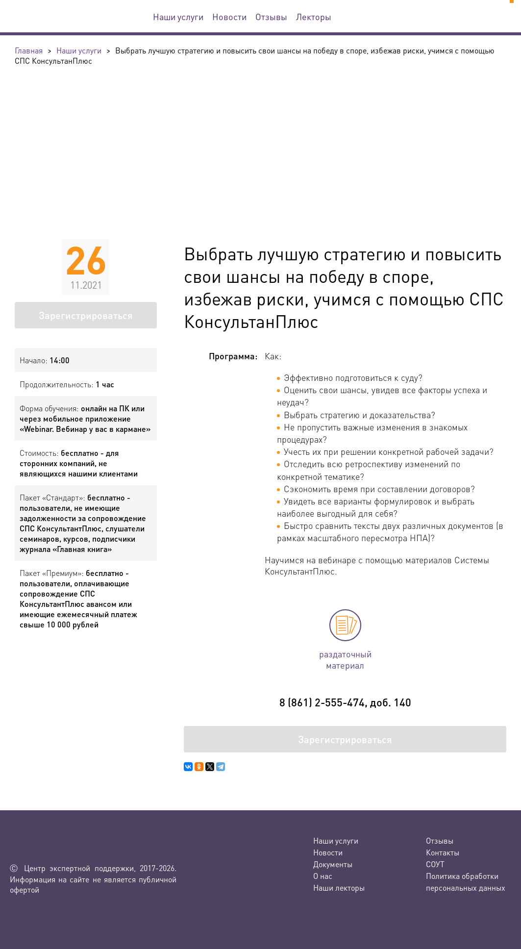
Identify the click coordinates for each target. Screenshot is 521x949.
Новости (229, 16)
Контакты (442, 852)
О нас (322, 876)
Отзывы (271, 16)
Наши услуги (178, 16)
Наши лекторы (339, 887)
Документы (332, 864)
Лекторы (313, 16)
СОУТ (435, 864)
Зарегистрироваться (86, 315)
